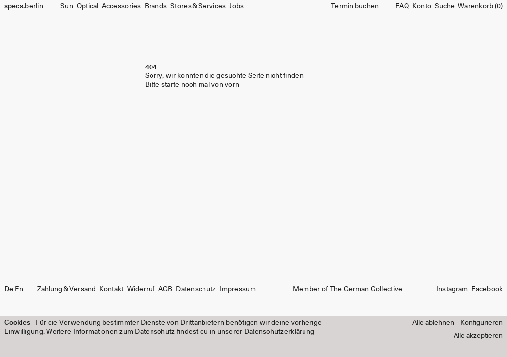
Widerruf (141, 289)
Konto (421, 6)
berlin (23, 6)
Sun (66, 6)
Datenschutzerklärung (279, 331)
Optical (88, 6)
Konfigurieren (481, 322)
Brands (156, 6)
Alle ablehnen (433, 322)
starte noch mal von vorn (200, 84)
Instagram (452, 289)
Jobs (236, 6)
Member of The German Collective (347, 289)
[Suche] (445, 6)
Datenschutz (196, 289)
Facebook (487, 289)
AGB (165, 289)
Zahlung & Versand (66, 289)
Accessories (121, 6)
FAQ (402, 6)
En (19, 289)
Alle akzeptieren (478, 335)
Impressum (237, 289)
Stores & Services (198, 6)
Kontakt (112, 289)
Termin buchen (355, 6)
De (8, 289)
